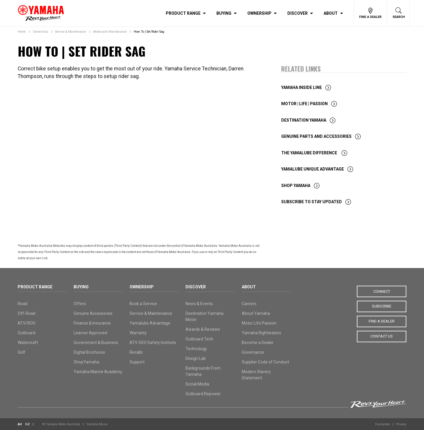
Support (137, 362)
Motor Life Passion (259, 323)
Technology (196, 348)
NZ (27, 424)
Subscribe (381, 305)
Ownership (259, 13)
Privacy (401, 424)
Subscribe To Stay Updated (311, 201)
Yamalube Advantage (150, 323)
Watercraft (28, 342)
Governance (253, 352)
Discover (297, 13)
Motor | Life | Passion (304, 103)
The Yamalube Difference (309, 152)
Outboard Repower (203, 393)
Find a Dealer (381, 320)
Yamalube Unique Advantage (312, 169)
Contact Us (381, 334)
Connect (381, 291)
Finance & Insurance (92, 323)
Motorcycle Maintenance (110, 32)
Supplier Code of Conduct (265, 362)
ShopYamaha (86, 362)
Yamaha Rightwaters (261, 332)
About (331, 13)
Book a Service (143, 303)
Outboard (26, 332)
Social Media (197, 384)
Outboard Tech (199, 339)
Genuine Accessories (93, 313)
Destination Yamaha (303, 120)
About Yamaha (256, 313)
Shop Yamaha (295, 185)
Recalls (136, 352)
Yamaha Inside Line (301, 87)
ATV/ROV (27, 323)
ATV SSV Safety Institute (153, 342)
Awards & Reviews (203, 329)
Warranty (138, 332)
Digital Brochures (89, 352)
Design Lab (196, 358)
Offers (80, 303)
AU (20, 424)
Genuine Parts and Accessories (316, 136)
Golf (21, 352)
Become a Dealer (258, 342)
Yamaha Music (97, 424)
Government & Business (96, 342)
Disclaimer (382, 424)
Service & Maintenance (70, 32)
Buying (223, 13)
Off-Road (26, 313)
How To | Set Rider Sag (149, 32)
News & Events (199, 303)
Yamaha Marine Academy (98, 371)
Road (22, 303)
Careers (249, 303)
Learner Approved (90, 332)
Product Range (183, 13)
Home (22, 32)
